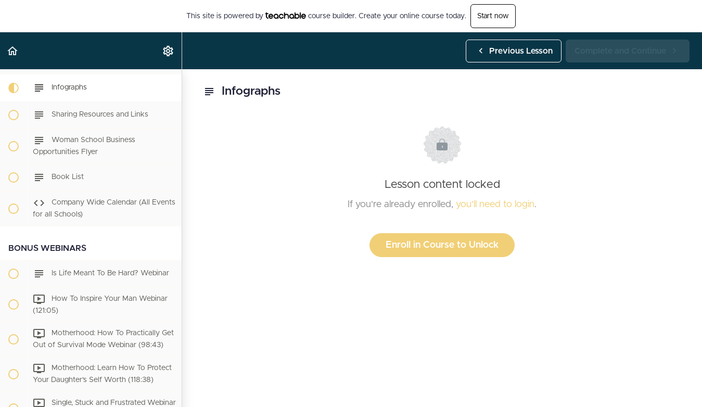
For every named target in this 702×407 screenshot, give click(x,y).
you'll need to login (495, 204)
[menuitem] (169, 50)
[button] (13, 50)
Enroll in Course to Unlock (442, 245)
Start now (493, 16)
